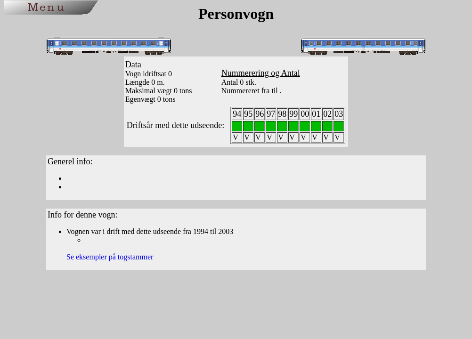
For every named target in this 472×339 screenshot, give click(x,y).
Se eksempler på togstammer (109, 257)
